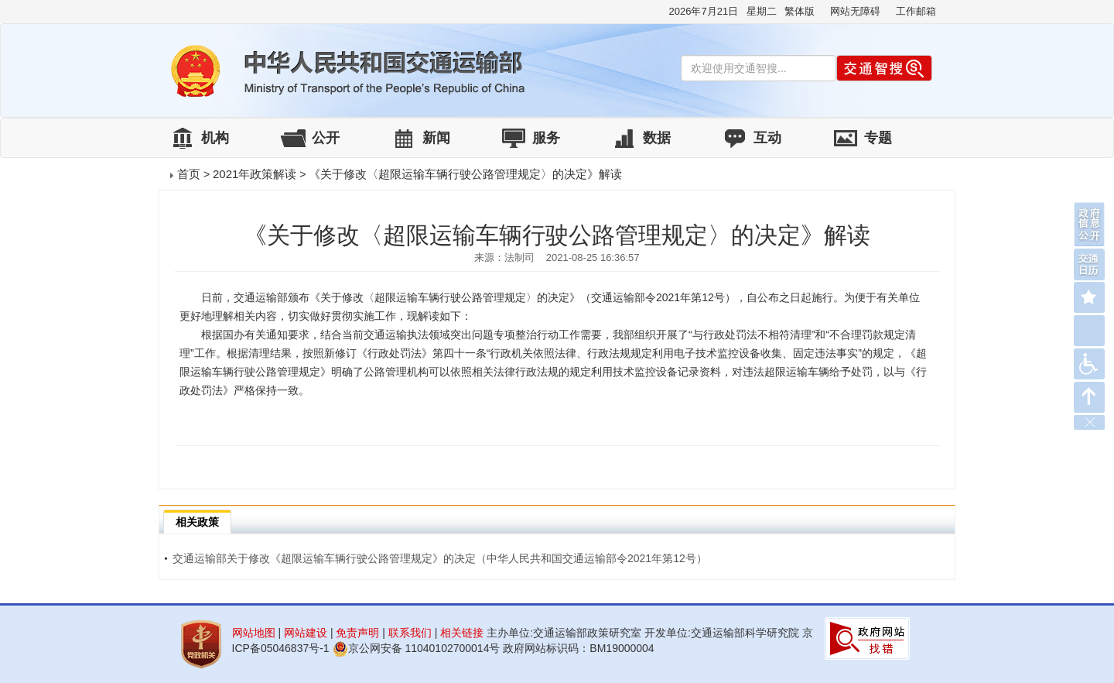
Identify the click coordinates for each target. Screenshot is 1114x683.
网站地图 (253, 632)
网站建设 (305, 632)
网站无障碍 (855, 11)
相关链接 (462, 632)
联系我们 (410, 632)
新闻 (436, 138)
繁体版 (799, 11)
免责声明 (357, 632)
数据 (657, 138)
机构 (215, 138)
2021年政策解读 (254, 173)
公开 (326, 138)
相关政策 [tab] (197, 522)
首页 (188, 173)
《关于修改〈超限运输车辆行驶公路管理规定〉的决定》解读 (465, 173)
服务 (546, 138)
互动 (767, 138)
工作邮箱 (916, 11)
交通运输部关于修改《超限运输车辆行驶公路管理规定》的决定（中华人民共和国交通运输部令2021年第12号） (435, 558)
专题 (878, 138)
